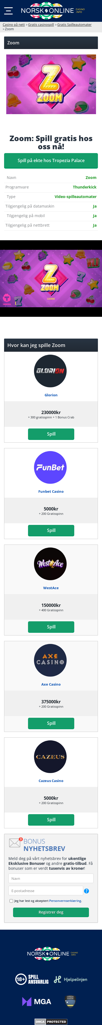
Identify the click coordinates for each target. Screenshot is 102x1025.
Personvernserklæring (65, 901)
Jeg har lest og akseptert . (48, 901)
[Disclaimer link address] (70, 979)
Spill (51, 434)
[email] (45, 890)
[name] (51, 878)
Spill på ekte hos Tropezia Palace (51, 160)
